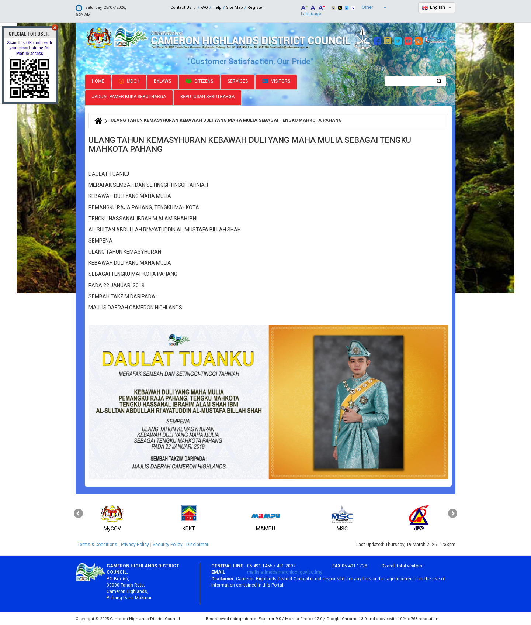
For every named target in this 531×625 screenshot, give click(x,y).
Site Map (234, 7)
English (437, 7)
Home (98, 80)
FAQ (204, 7)
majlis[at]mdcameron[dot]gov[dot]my (284, 571)
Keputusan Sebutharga (207, 96)
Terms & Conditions (97, 543)
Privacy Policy (135, 543)
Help (217, 7)
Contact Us (183, 7)
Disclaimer (197, 543)
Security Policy (168, 543)
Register (255, 7)
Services (238, 80)
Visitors (276, 80)
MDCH (129, 80)
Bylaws (162, 80)
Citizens (199, 80)
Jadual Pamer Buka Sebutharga (129, 96)
